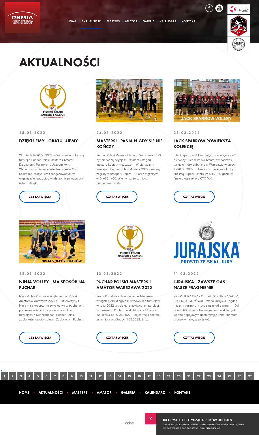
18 (158, 376)
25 (229, 376)
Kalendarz (168, 21)
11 (90, 376)
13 (109, 376)
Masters (113, 21)
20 (179, 376)
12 (100, 376)
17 (149, 376)
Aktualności (91, 21)
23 (209, 376)
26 (240, 376)
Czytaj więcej (40, 197)
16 (139, 376)
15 (129, 376)
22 (199, 376)
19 (168, 376)
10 (81, 376)
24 (219, 376)
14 (119, 376)
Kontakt (188, 21)
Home (72, 21)
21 (188, 376)
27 (250, 376)
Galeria (148, 21)
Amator (131, 21)
